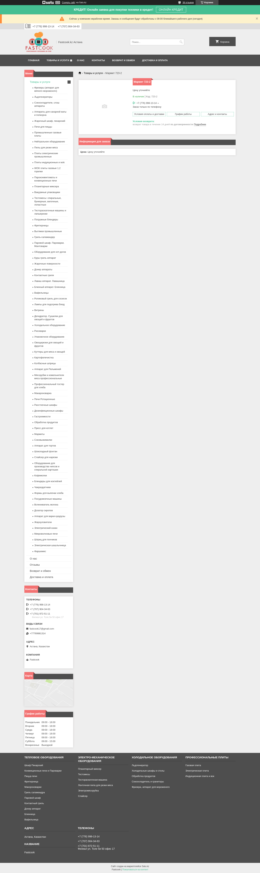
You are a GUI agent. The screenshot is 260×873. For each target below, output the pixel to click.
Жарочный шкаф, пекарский (49, 121)
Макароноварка (42, 393)
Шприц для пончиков (45, 539)
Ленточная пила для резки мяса (95, 785)
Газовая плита (193, 765)
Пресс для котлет (43, 428)
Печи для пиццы (43, 126)
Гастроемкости (42, 416)
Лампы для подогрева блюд (49, 304)
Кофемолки (40, 475)
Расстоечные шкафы (45, 405)
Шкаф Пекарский (33, 765)
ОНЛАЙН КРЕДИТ (171, 9)
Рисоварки (40, 331)
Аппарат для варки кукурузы (49, 516)
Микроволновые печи (46, 533)
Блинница (29, 814)
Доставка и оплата (155, 60)
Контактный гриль (34, 803)
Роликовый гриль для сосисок (50, 298)
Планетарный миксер (89, 769)
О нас (81, 60)
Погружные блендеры (46, 219)
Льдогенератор (140, 765)
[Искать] (181, 42)
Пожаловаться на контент (135, 869)
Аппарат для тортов (45, 445)
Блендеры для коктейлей (48, 481)
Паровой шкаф (32, 797)
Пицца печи (30, 776)
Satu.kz (145, 866)
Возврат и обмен (123, 60)
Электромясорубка (88, 790)
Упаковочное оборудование (49, 336)
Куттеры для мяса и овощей (49, 351)
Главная (33, 60)
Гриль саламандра (34, 792)
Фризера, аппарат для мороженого (151, 787)
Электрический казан (45, 528)
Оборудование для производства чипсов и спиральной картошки (46, 466)
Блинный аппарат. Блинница (49, 287)
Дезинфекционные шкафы (48, 410)
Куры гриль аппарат (45, 258)
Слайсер (82, 796)
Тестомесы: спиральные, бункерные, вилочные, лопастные (47, 201)
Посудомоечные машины (48, 498)
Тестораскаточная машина (92, 779)
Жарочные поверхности (47, 263)
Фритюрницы (41, 225)
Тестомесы (84, 774)
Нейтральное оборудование (49, 141)
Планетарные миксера (46, 186)
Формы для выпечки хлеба (48, 493)
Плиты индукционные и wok (49, 162)
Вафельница (31, 819)
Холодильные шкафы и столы (148, 770)
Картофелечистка (43, 357)
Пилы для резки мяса (46, 147)
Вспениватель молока (46, 504)
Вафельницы (41, 292)
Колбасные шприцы (45, 363)
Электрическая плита (197, 770)
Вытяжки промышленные (48, 231)
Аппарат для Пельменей (47, 369)
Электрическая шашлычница (50, 545)
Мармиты (39, 434)
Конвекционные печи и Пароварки (43, 770)
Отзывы (35, 564)
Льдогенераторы (43, 97)
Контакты (98, 60)
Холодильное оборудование (49, 325)
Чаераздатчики (42, 487)
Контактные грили (44, 275)
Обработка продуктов (46, 422)
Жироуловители (43, 522)
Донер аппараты (43, 269)
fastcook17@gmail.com (42, 628)
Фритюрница (31, 781)
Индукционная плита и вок (199, 776)
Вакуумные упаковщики (47, 192)
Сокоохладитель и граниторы (148, 781)
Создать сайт (68, 2)
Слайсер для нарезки (46, 457)
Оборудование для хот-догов (50, 252)
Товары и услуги (58, 60)
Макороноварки (32, 787)
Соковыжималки (43, 439)
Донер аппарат (32, 808)
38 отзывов (188, 2)
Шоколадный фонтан (45, 451)
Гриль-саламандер (44, 237)
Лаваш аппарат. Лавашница (49, 281)
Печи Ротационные (44, 399)
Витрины (39, 310)
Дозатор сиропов (43, 510)
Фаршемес (40, 551)
